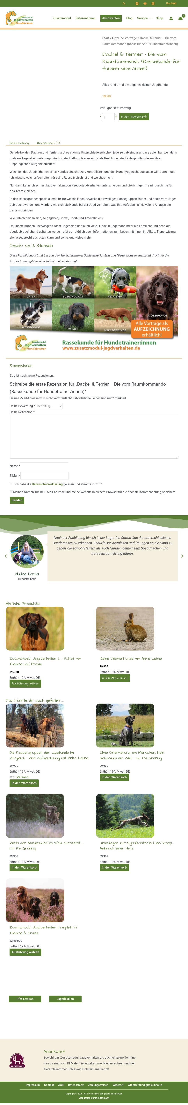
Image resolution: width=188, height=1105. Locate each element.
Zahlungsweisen (96, 1086)
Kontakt (52, 1086)
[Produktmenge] (108, 117)
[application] (149, 18)
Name (15, 468)
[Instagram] (153, 3)
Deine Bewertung (22, 406)
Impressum (38, 1086)
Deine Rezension (22, 412)
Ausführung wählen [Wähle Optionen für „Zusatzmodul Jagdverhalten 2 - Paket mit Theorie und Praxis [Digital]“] (25, 685)
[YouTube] (145, 3)
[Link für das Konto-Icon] (171, 18)
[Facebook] (137, 3)
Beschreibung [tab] (19, 143)
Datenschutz (76, 1086)
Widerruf (114, 1086)
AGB (62, 1086)
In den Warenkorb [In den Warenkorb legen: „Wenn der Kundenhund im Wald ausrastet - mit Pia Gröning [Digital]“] (23, 869)
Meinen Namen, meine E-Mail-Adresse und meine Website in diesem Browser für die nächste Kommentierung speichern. (94, 494)
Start (105, 38)
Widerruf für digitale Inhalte (140, 1086)
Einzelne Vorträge (124, 38)
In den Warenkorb (134, 116)
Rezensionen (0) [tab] (48, 143)
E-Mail (15, 477)
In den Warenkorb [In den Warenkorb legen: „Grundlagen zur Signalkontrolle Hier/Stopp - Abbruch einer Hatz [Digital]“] (114, 869)
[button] (124, 3)
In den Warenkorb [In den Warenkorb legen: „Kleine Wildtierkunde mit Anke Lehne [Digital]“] (114, 680)
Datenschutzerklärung (47, 486)
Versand (22, 779)
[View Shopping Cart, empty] (180, 18)
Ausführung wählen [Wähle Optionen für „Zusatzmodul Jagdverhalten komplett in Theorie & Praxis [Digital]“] (25, 954)
